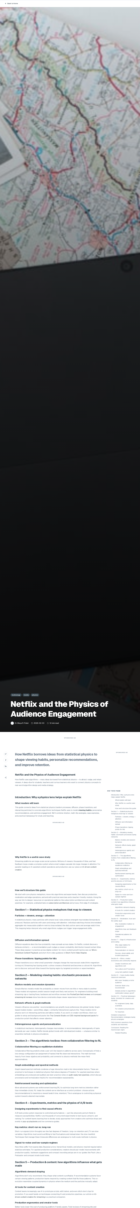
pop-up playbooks (30, 1126)
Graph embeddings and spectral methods (123, 909)
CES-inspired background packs (83, 1020)
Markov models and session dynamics (125, 880)
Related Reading (121, 1072)
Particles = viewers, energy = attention (125, 857)
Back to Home (11, 3)
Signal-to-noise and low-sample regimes (124, 935)
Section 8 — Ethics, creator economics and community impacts (123, 999)
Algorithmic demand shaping (125, 947)
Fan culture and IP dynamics (125, 1008)
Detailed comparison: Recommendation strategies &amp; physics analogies (123, 1056)
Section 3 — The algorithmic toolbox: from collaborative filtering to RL (123, 897)
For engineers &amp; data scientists (124, 1044)
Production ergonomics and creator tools (125, 954)
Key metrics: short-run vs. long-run (124, 930)
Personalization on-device (124, 989)
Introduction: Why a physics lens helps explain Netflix (122, 835)
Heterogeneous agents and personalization (124, 891)
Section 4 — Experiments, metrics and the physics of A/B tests (123, 919)
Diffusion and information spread (124, 862)
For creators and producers (124, 1048)
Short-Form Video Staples (76, 957)
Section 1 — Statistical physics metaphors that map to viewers (122, 852)
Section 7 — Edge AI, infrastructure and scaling (123, 980)
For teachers (119, 1051)
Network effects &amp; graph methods (125, 885)
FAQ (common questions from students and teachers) (121, 1063)
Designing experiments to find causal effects (125, 924)
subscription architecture (59, 907)
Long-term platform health (124, 1011)
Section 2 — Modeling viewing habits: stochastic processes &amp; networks (123, 874)
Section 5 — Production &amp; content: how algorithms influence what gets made (123, 941)
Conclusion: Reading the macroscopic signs (119, 1068)
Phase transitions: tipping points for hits (124, 867)
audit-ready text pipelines (79, 1079)
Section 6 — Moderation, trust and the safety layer (123, 959)
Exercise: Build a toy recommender (122, 1026)
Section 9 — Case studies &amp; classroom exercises (122, 1015)
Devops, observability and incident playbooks (124, 994)
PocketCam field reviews (80, 999)
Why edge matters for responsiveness (122, 985)
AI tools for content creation (125, 950)
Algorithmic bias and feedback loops (125, 969)
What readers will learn (123, 839)
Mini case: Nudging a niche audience (124, 1021)
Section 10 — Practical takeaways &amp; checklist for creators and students (123, 1037)
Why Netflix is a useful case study (125, 843)
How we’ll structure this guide (125, 848)
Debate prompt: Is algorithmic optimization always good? (125, 1031)
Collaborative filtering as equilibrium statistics (123, 903)
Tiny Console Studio (58, 1020)
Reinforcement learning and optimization (124, 914)
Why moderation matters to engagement (124, 964)
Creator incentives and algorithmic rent (123, 1004)
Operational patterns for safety (123, 975)
